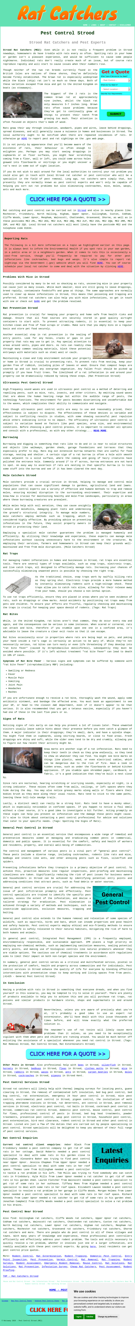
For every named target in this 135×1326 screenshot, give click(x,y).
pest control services (30, 887)
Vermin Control (67, 1259)
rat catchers (89, 179)
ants (68, 1072)
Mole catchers (12, 482)
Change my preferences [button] (107, 1317)
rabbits (19, 1072)
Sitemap (5, 1301)
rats (66, 53)
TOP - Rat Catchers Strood (20, 1276)
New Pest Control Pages (21, 1301)
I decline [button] (89, 1317)
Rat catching (11, 210)
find (13, 1218)
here (93, 1246)
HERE (24, 138)
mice (124, 1068)
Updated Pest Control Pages (47, 1301)
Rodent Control (22, 1256)
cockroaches (26, 1075)
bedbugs (36, 1068)
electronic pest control (47, 1106)
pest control (40, 962)
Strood (82, 210)
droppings (79, 151)
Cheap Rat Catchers (83, 1266)
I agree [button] (79, 1317)
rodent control (71, 1120)
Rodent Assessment (28, 1263)
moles (128, 1072)
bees (81, 1065)
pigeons (56, 1075)
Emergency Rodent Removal (61, 1263)
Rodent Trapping (76, 1256)
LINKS (93, 25)
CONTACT (112, 25)
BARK (37, 301)
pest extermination (16, 1120)
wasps (44, 1072)
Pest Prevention (42, 1259)
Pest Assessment (109, 1266)
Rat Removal (89, 1259)
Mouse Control (92, 1263)
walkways (36, 447)
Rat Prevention (29, 1266)
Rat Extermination (48, 1256)
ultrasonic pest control (111, 420)
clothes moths (94, 1068)
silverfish (109, 1065)
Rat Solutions (114, 1263)
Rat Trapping (111, 1259)
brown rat (54, 77)
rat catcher (74, 175)
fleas (62, 1068)
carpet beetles (98, 1072)
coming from (11, 158)
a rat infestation (91, 372)
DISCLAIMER (125, 25)
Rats (6, 128)
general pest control (114, 851)
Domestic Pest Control (105, 1256)
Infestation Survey (54, 1266)
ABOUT (102, 25)
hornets (8, 1068)
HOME (85, 25)
